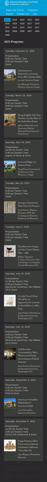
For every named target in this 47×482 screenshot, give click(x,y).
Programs (33, 10)
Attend (9, 14)
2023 (22, 20)
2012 (29, 27)
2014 (15, 27)
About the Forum (15, 10)
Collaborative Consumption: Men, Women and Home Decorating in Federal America (28, 356)
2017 (29, 23)
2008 (22, 31)
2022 (29, 20)
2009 (15, 31)
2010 (7, 31)
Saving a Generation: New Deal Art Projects (28, 204)
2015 (7, 27)
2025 (7, 20)
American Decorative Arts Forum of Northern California (21, 3)
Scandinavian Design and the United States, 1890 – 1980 (28, 250)
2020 (7, 23)
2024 (15, 20)
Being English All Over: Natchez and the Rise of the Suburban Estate (29, 118)
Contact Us (23, 14)
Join (35, 14)
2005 (7, 35)
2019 (15, 23)
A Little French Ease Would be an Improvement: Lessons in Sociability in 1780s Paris (28, 303)
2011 (37, 27)
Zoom (8, 64)
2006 (37, 31)
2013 (22, 27)
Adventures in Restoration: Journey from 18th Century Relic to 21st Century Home (29, 75)
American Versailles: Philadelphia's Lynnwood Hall (28, 403)
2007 (29, 31)
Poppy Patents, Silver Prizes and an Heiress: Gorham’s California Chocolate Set (28, 446)
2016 (37, 23)
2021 (37, 20)
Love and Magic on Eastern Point (27, 164)
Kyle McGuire (29, 477)
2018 (22, 23)
